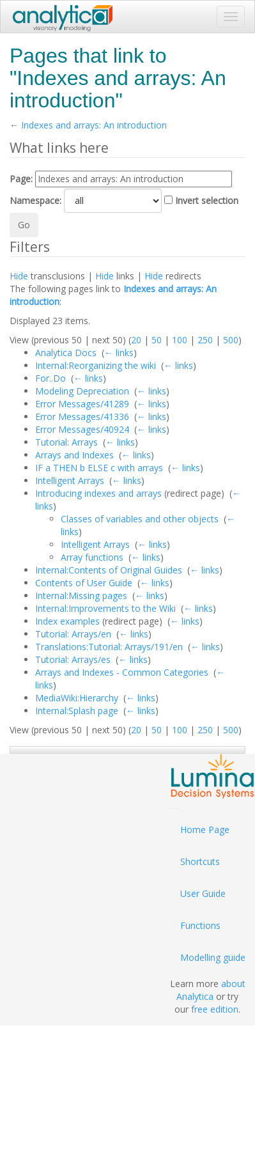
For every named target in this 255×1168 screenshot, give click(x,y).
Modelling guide (212, 957)
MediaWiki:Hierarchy (76, 698)
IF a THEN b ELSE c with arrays (99, 468)
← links (119, 353)
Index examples (67, 621)
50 (156, 340)
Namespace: (35, 200)
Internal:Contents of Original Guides (108, 570)
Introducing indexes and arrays (98, 493)
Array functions (92, 557)
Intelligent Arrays (69, 480)
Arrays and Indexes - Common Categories (121, 672)
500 (230, 340)
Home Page (204, 829)
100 (179, 340)
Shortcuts (200, 861)
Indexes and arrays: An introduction (94, 125)
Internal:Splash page (76, 711)
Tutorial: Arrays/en (73, 634)
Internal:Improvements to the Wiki (105, 608)
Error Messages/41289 (82, 404)
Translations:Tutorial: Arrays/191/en (109, 647)
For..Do (50, 378)
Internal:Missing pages (81, 595)
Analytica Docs (66, 353)
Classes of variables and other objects (140, 519)
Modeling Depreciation (82, 391)
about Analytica (210, 989)
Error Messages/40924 (82, 429)
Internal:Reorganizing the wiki (95, 365)
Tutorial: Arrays (66, 442)
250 (205, 340)
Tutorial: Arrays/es (73, 659)
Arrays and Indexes (74, 455)
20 (136, 340)
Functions (200, 925)
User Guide (203, 893)
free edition (214, 1009)
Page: (21, 179)
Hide (19, 276)
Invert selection (206, 200)
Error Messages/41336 (82, 416)
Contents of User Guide (83, 583)
